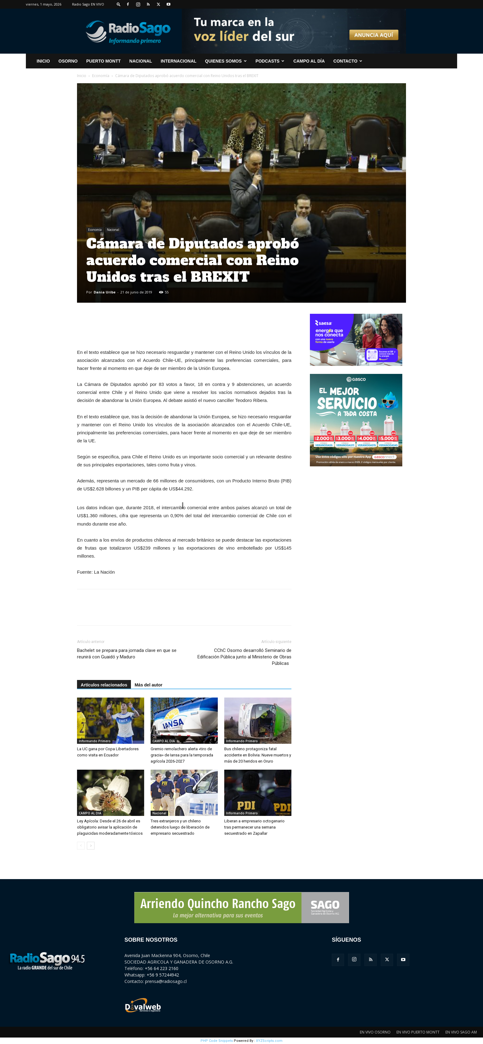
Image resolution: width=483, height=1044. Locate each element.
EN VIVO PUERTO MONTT (418, 1032)
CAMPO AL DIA (163, 741)
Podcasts (270, 61)
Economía (100, 75)
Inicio (81, 75)
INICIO (43, 61)
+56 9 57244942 (163, 975)
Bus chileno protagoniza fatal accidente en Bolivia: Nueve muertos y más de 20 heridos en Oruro (257, 755)
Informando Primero (95, 741)
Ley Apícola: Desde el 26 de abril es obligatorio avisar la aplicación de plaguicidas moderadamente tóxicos (110, 827)
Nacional (140, 61)
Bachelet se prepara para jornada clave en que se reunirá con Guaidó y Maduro (127, 654)
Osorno (68, 61)
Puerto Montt (103, 61)
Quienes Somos (226, 61)
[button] (118, 4)
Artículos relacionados (104, 684)
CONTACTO (347, 61)
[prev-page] (81, 846)
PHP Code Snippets (217, 1041)
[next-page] (91, 846)
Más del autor (148, 684)
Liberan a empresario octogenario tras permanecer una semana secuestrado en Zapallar (254, 827)
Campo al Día (309, 61)
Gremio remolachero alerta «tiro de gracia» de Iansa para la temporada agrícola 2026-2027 (182, 755)
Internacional (179, 61)
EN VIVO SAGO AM (461, 1032)
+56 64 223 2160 (161, 968)
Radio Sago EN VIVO (88, 4)
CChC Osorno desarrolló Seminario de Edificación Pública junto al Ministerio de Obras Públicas (244, 657)
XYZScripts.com (269, 1041)
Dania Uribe (105, 292)
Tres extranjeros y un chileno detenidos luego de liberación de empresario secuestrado (180, 827)
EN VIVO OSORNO (375, 1032)
